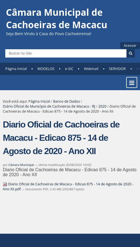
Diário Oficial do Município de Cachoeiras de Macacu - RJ (49, 106)
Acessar (130, 45)
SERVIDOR (117, 68)
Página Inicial (16, 68)
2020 (102, 106)
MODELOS (46, 68)
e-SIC (69, 68)
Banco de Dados (66, 101)
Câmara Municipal (21, 165)
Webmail (91, 68)
